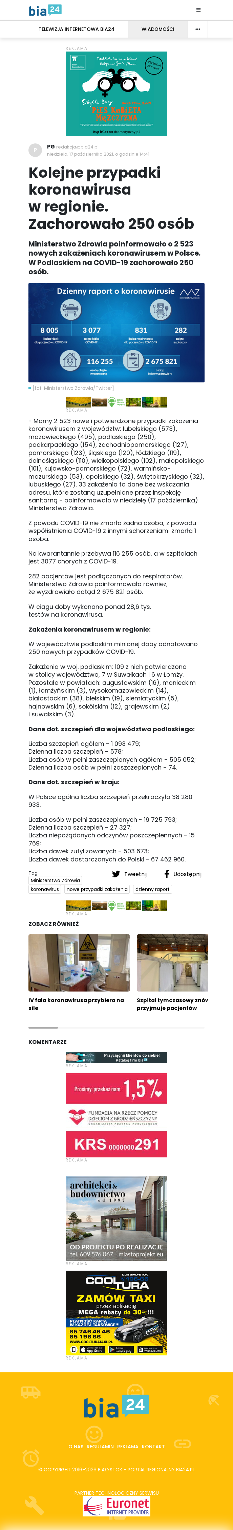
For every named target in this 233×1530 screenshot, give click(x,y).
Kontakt (153, 1447)
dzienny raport (152, 889)
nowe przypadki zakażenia (97, 889)
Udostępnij (183, 874)
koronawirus (45, 889)
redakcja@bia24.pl (77, 147)
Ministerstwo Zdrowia (55, 880)
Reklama (128, 1447)
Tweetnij (130, 874)
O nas (75, 1447)
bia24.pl (185, 1469)
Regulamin (100, 1447)
